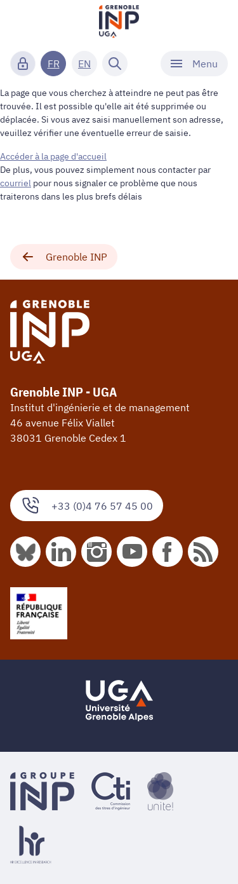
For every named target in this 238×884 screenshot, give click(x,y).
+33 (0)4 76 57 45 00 (86, 505)
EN (84, 63)
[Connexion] (23, 63)
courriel (15, 183)
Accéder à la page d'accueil (53, 156)
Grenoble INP (63, 256)
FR (54, 63)
